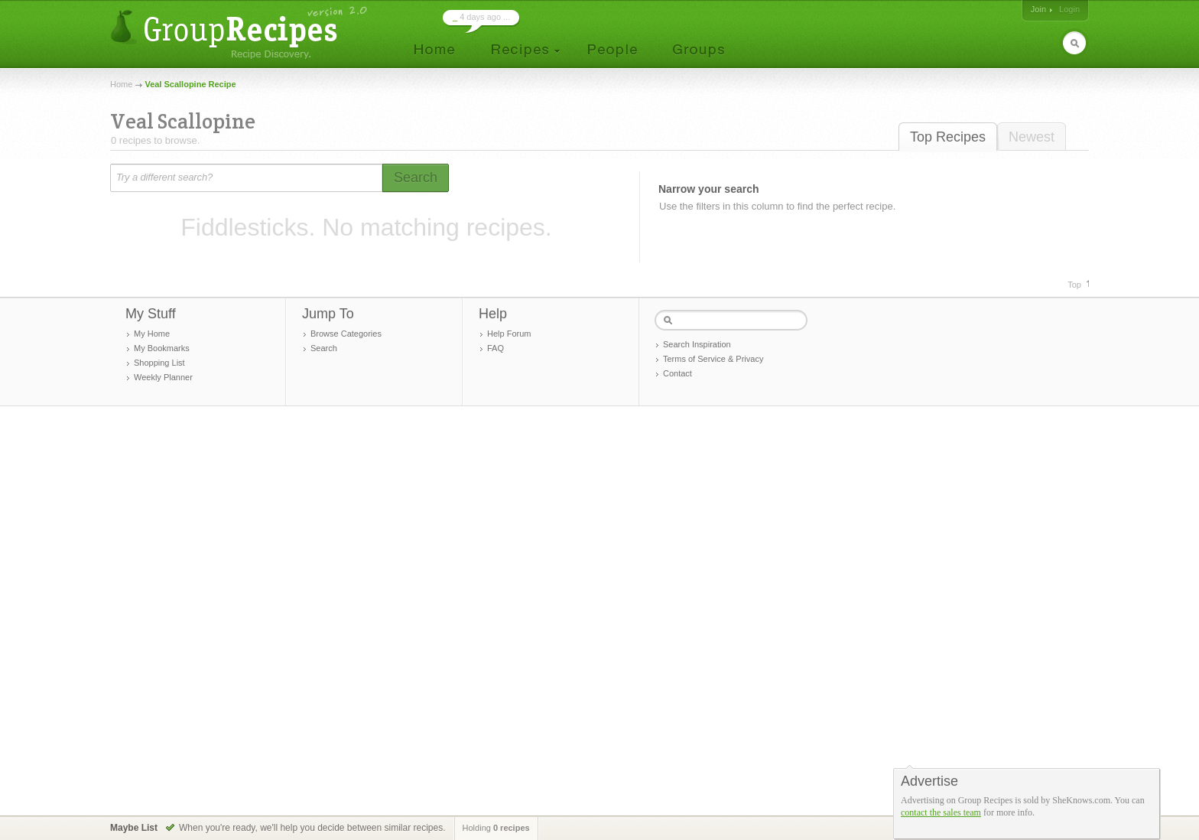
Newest (1031, 137)
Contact (677, 373)
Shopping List (159, 362)
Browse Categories (346, 333)
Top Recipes (948, 137)
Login (1069, 9)
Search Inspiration (697, 344)
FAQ (495, 348)
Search (323, 348)
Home (121, 84)
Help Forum (509, 333)
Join (1038, 9)
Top (1074, 284)
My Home (152, 333)
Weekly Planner (163, 377)
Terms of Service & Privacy (713, 358)
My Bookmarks (162, 348)
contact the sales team (941, 812)
